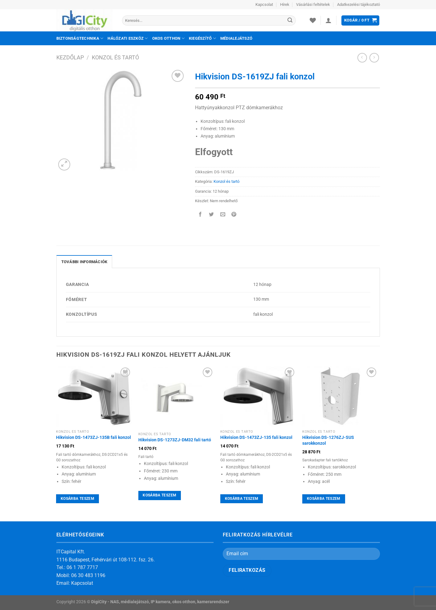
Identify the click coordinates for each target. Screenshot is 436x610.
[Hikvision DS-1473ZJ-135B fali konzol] (94, 396)
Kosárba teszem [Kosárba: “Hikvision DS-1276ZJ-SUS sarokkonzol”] (323, 498)
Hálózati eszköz (128, 38)
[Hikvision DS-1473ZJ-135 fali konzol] (258, 396)
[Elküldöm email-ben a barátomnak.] (223, 215)
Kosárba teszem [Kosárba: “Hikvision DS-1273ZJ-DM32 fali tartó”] (159, 495)
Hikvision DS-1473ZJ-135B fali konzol (93, 437)
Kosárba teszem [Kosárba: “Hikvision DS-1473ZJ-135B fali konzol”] (77, 498)
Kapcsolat (264, 4)
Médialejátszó (236, 38)
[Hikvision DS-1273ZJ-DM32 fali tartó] (176, 397)
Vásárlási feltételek (313, 4)
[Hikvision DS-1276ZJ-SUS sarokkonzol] (340, 396)
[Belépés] (328, 20)
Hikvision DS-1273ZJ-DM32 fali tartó (174, 440)
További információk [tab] (84, 261)
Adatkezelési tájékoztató (358, 4)
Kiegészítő (202, 38)
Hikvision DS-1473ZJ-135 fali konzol (256, 437)
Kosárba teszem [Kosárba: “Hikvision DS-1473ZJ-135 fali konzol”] (242, 498)
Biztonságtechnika (80, 38)
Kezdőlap (70, 57)
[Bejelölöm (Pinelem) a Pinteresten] (234, 215)
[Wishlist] (313, 20)
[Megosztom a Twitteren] (211, 215)
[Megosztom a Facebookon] (200, 215)
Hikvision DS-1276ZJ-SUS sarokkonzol (328, 440)
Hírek (284, 4)
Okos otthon (168, 38)
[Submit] (290, 20)
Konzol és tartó (115, 57)
